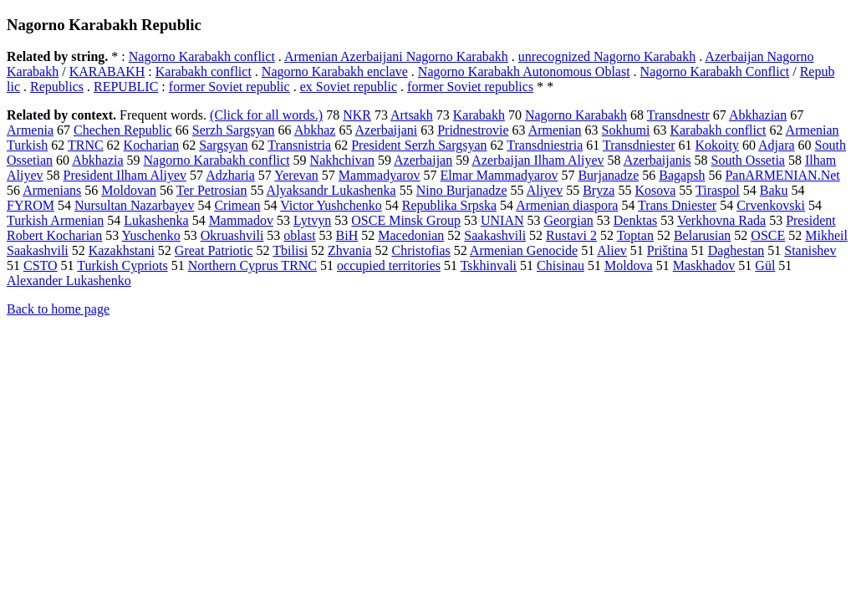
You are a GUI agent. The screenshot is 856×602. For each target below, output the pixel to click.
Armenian (555, 130)
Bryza (598, 190)
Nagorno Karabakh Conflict (715, 71)
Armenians (52, 190)
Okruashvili (232, 235)
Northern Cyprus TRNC (252, 265)
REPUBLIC (126, 86)
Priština (667, 250)
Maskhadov (704, 265)
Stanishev (810, 250)
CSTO (40, 265)
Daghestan (736, 250)
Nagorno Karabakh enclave (335, 71)
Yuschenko (151, 235)
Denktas (635, 220)
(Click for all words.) (266, 115)
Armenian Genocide (524, 250)
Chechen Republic (123, 130)
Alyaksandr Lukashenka (331, 190)
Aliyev (545, 190)
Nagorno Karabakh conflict (202, 56)
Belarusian (702, 235)
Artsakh (411, 115)
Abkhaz (315, 130)
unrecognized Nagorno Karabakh (607, 56)
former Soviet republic (229, 86)
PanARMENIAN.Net (782, 175)
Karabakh (479, 115)
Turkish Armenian (55, 220)
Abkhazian (758, 115)
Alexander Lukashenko (69, 280)
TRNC (86, 145)
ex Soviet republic (348, 86)
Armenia (30, 130)
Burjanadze (608, 175)
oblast (299, 235)
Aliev (612, 250)
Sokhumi (626, 130)
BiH (347, 235)
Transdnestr (678, 115)
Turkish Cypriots (122, 265)
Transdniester (639, 145)
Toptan (635, 235)
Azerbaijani (386, 130)
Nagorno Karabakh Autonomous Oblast (524, 71)
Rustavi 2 (571, 235)
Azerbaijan (423, 160)
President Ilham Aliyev (125, 175)
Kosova (654, 190)
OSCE (768, 235)
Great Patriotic (214, 250)
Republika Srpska (449, 205)
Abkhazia (97, 160)
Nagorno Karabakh (576, 115)
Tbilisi (290, 250)
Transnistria (299, 145)
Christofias (421, 250)
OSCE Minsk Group (406, 220)
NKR (357, 115)
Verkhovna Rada (721, 220)
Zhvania (349, 250)
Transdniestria (545, 145)
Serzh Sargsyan (233, 130)
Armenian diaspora (567, 205)
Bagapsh (682, 175)
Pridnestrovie (472, 130)
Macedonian (411, 235)
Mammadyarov (379, 175)
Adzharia (230, 175)
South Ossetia (748, 160)
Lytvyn (312, 220)
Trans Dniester (677, 205)
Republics (57, 86)
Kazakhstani (122, 250)
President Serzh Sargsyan (419, 145)
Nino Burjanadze (461, 190)
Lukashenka (156, 220)
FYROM (30, 205)
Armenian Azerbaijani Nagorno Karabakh (396, 56)
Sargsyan (223, 145)
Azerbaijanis (657, 160)
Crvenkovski (770, 205)
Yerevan (296, 175)
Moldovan (128, 190)
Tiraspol (718, 190)
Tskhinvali (489, 265)
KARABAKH (107, 71)
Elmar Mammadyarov (499, 175)
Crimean (237, 205)
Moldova (628, 265)
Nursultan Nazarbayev (134, 205)
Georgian (569, 220)
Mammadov (241, 220)
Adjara (776, 145)
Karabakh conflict (203, 71)
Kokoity (716, 145)
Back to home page (58, 309)
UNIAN (502, 220)
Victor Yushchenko (331, 205)
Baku (774, 190)
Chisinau (560, 265)
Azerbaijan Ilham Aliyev (537, 160)
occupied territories (389, 265)
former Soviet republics (470, 86)
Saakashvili (495, 235)
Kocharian (152, 145)
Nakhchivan (342, 160)
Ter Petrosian (211, 190)
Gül (765, 265)
